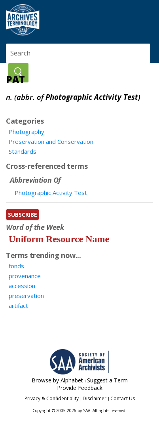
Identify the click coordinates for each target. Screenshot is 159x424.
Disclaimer (94, 398)
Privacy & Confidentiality (52, 398)
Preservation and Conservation (51, 141)
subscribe (22, 214)
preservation (26, 296)
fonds (16, 266)
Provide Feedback (79, 388)
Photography (26, 132)
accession (22, 286)
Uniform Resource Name (59, 239)
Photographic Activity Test (51, 193)
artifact (18, 305)
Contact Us (122, 398)
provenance (25, 276)
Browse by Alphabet (57, 380)
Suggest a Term (107, 380)
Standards (22, 151)
